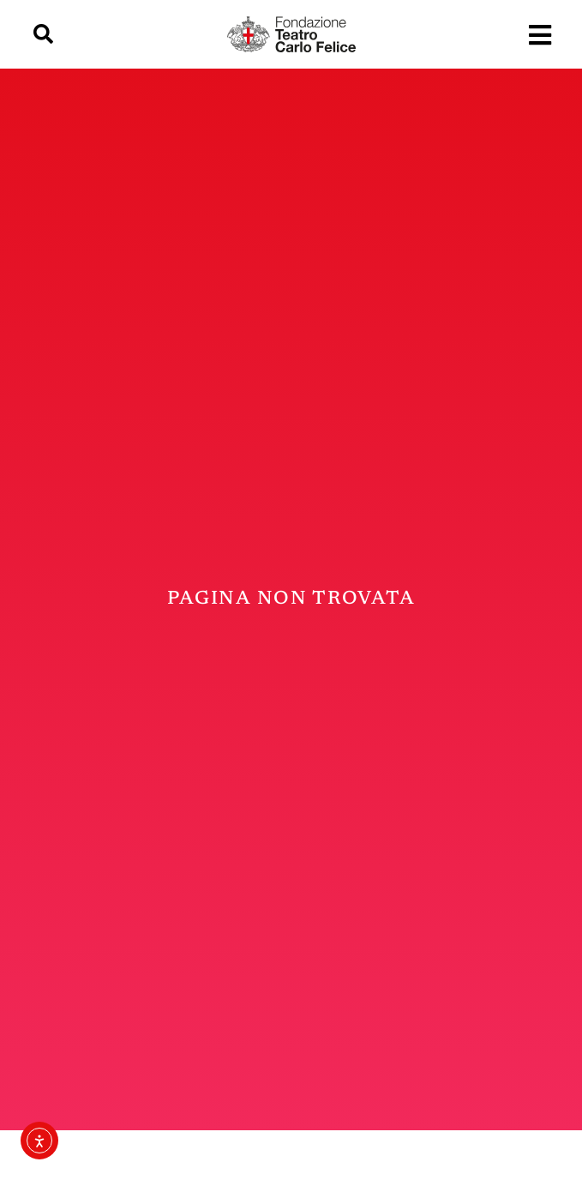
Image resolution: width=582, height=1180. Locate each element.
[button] (43, 35)
